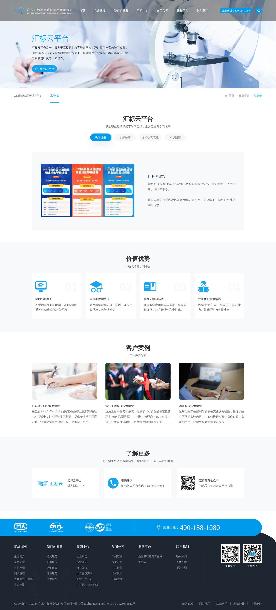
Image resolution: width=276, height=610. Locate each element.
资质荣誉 (19, 562)
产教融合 (52, 579)
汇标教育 (117, 579)
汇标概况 (99, 10)
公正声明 (19, 567)
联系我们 (203, 10)
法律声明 (222, 604)
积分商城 (187, 604)
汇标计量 (117, 567)
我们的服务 (120, 10)
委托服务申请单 (23, 579)
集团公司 (162, 10)
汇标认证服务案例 (87, 584)
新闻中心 (142, 10)
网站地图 (204, 604)
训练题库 (125, 137)
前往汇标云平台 (44, 69)
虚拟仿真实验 (150, 137)
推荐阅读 (82, 567)
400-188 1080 (242, 10)
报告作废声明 (85, 573)
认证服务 (52, 567)
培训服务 (52, 562)
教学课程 (101, 137)
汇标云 (54, 95)
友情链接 (239, 604)
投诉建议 (19, 584)
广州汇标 (117, 556)
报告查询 (181, 567)
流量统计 (256, 604)
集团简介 (19, 556)
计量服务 (52, 573)
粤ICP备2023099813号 (121, 604)
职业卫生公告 (85, 579)
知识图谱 (175, 137)
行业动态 (82, 562)
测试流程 (19, 573)
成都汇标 (117, 562)
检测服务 (52, 556)
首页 (82, 10)
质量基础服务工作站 (27, 95)
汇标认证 (117, 573)
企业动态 (82, 556)
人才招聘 (181, 562)
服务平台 (182, 10)
